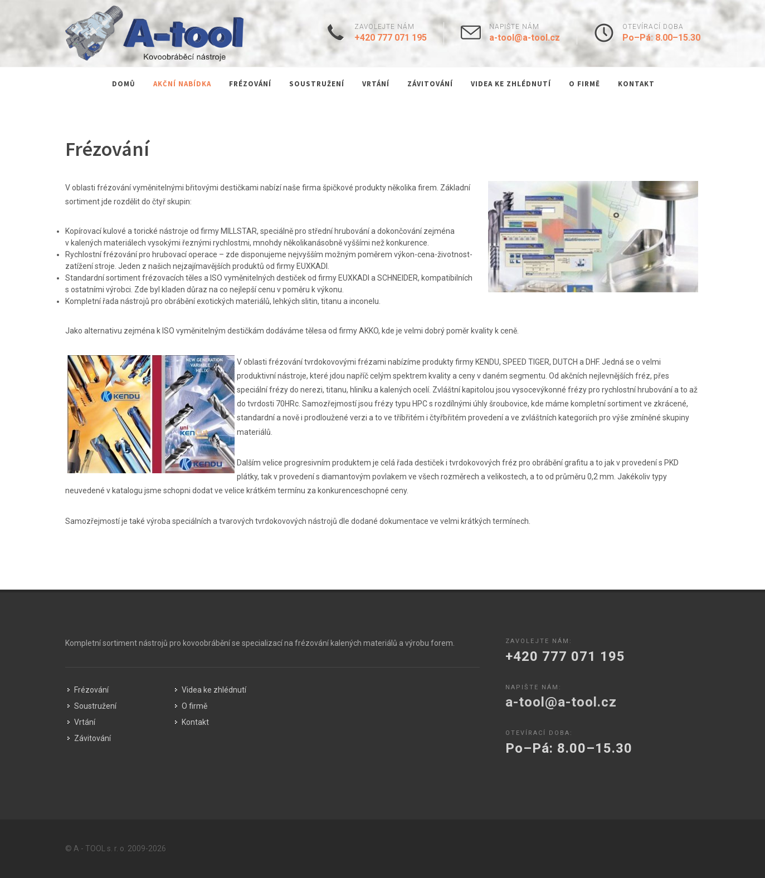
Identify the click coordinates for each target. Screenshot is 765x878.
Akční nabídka (182, 84)
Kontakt (636, 84)
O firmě (584, 84)
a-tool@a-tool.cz (524, 37)
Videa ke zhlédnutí (511, 84)
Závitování (430, 84)
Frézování (250, 84)
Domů (123, 84)
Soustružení (316, 84)
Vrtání (375, 84)
